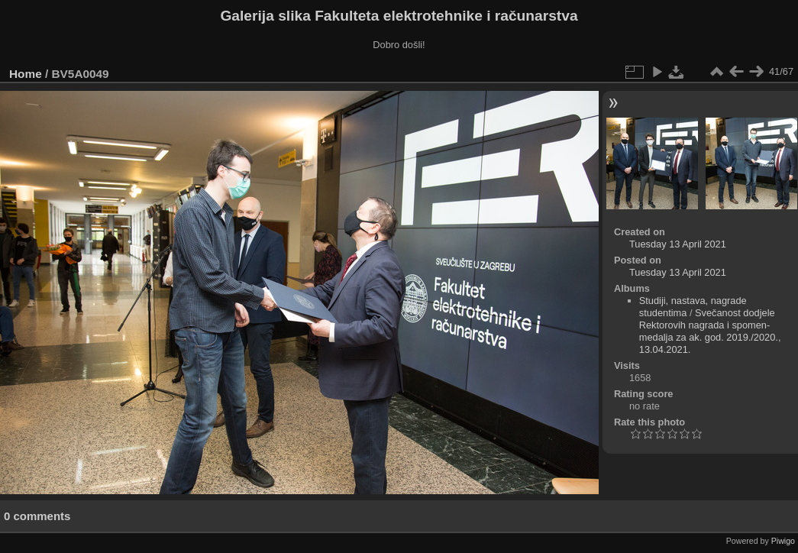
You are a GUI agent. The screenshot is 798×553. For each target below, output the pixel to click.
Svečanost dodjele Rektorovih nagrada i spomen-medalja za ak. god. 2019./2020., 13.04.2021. (710, 331)
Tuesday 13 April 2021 (677, 244)
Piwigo (783, 540)
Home (25, 73)
